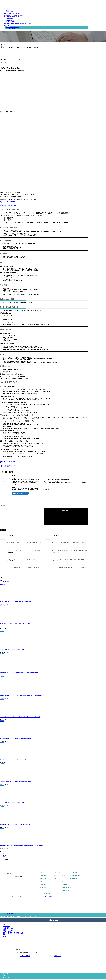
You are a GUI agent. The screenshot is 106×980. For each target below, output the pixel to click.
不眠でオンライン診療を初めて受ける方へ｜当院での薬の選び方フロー (15, 824)
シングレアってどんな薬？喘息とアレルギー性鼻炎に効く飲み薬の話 (23, 567)
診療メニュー (9, 10)
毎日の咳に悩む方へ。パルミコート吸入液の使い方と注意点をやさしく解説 (24, 542)
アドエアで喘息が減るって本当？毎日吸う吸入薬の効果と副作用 (67, 534)
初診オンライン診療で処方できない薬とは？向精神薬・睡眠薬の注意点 (15, 781)
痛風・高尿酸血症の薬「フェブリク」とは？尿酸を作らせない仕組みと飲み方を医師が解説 (21, 695)
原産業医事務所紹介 (75, 875)
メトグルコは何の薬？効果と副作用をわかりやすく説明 (13, 649)
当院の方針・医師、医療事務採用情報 (13, 933)
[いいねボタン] (1, 63)
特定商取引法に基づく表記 (10, 913)
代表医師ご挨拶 (74, 878)
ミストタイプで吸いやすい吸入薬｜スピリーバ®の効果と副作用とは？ (68, 559)
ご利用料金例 (73, 872)
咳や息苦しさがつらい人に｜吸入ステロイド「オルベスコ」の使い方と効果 (69, 550)
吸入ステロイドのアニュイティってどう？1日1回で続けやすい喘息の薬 (23, 534)
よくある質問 (43, 878)
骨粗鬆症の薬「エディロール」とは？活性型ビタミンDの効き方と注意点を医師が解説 (19, 672)
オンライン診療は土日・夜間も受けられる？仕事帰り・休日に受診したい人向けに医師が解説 (20, 717)
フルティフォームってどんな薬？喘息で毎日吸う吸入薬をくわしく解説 (23, 550)
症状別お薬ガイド (7, 927)
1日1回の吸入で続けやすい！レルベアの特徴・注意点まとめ (21, 559)
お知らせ (5, 854)
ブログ (56, 878)
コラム (4, 578)
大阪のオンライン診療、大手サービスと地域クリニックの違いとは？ (15, 759)
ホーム (4, 974)
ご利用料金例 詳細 (8, 928)
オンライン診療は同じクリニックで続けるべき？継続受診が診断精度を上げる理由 (17, 738)
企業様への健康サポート (9, 930)
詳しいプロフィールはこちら (19, 493)
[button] (44, 202)
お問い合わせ (11, 28)
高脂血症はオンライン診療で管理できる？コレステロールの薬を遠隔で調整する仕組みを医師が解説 (21, 845)
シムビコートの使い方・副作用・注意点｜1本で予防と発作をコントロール (69, 567)
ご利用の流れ (43, 875)
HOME (41, 872)
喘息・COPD (6, 581)
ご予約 (4, 935)
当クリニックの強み (59, 875)
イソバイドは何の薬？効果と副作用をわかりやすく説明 (12, 802)
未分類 (4, 856)
